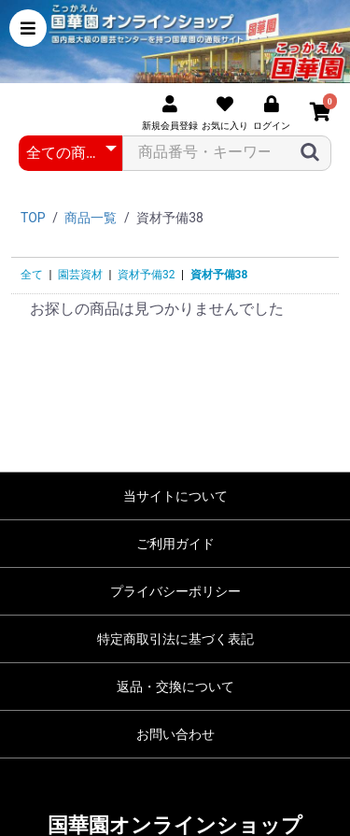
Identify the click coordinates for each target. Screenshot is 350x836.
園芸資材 (80, 274)
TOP (33, 217)
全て (32, 274)
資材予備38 (219, 274)
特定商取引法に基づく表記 (175, 638)
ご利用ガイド (175, 543)
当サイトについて (175, 496)
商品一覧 (90, 217)
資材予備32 (146, 274)
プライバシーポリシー (175, 591)
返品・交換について (175, 686)
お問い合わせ (175, 734)
